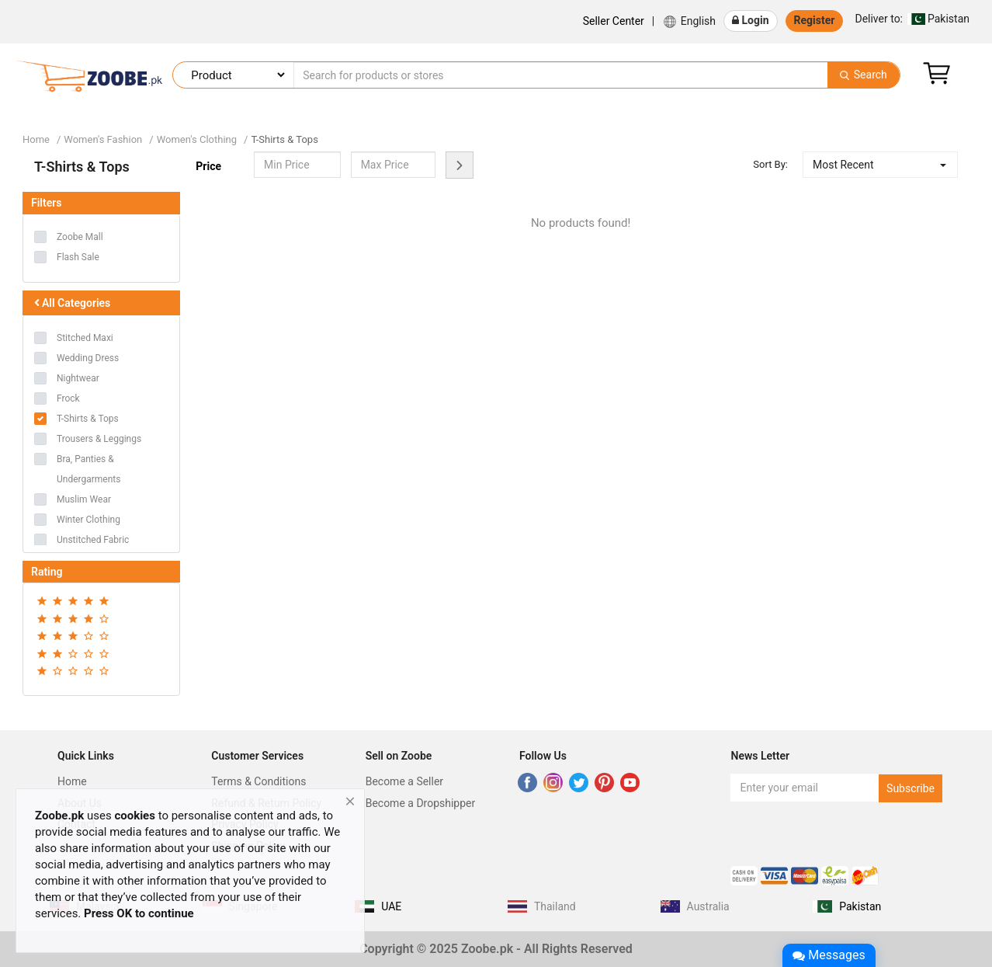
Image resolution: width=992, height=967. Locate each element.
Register (814, 20)
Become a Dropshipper (421, 803)
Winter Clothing (88, 519)
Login (750, 20)
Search (863, 74)
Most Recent (843, 164)
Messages (829, 955)
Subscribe (910, 788)
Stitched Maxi (85, 337)
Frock (68, 398)
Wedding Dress (88, 358)
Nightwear (78, 378)
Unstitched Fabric (93, 539)
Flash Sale (78, 257)
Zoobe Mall (80, 236)
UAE (391, 906)
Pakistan (912, 18)
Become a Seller (404, 781)
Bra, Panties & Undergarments (88, 469)
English (689, 22)
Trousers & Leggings (99, 438)
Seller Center (613, 21)
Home (36, 139)
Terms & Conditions (258, 781)
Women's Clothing (197, 139)
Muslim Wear (84, 499)
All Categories (70, 303)
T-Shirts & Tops (284, 139)
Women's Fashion (103, 139)
